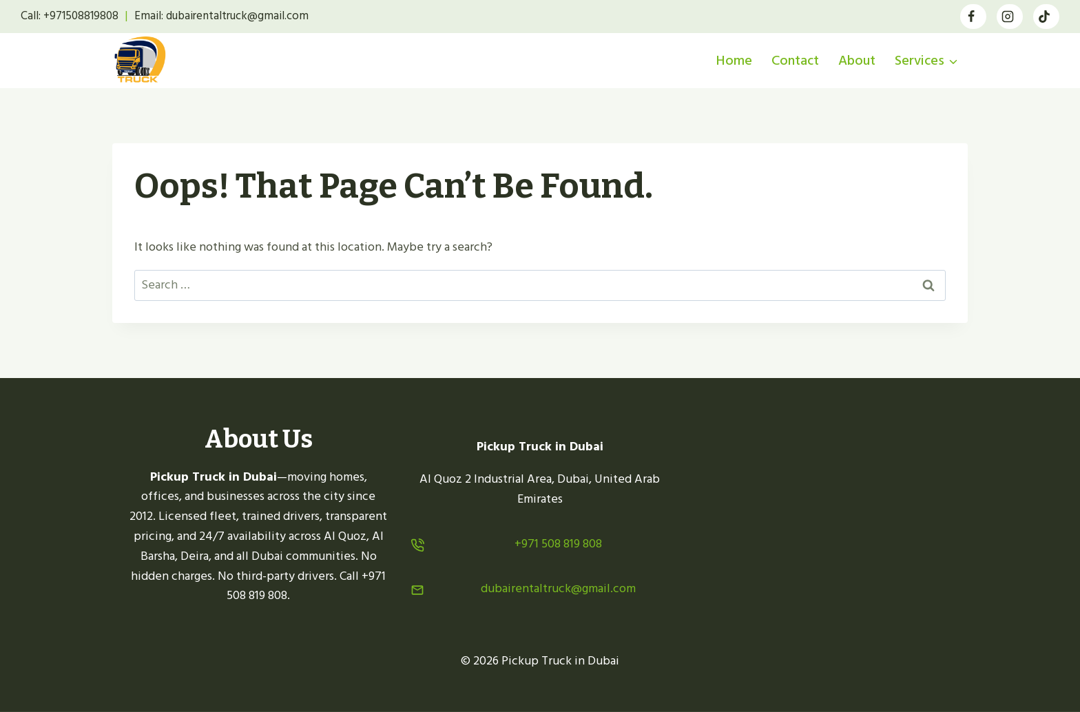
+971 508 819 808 (558, 544)
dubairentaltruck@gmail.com (558, 588)
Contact (795, 61)
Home (734, 61)
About (856, 61)
